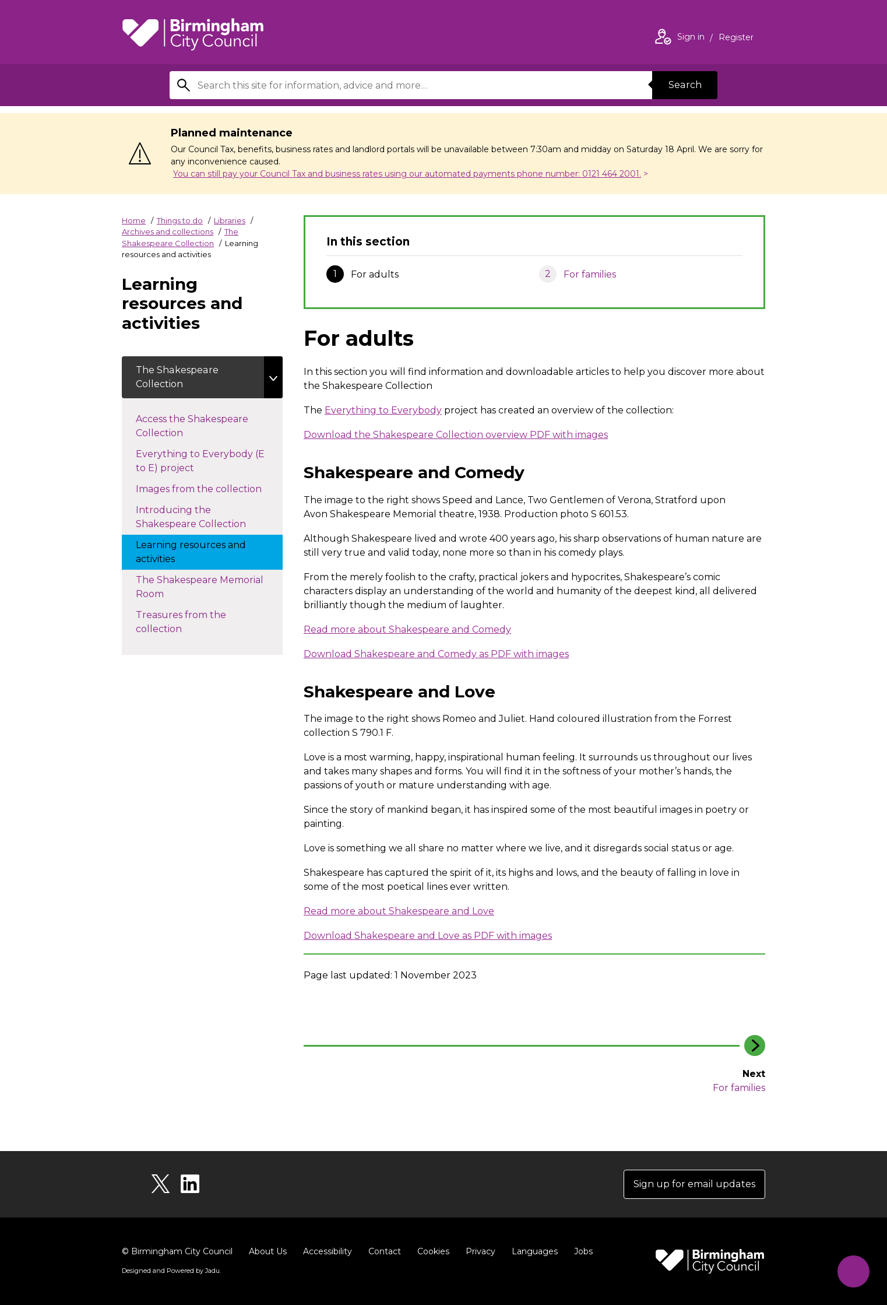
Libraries (229, 220)
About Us (268, 1251)
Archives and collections (167, 231)
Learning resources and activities (191, 551)
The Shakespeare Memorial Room (199, 586)
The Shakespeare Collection (176, 377)
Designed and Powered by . (171, 1271)
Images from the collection (209, 488)
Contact (384, 1251)
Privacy (480, 1251)
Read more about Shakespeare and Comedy (407, 629)
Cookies (433, 1251)
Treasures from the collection (181, 621)
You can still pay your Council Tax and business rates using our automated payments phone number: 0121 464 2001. (407, 174)
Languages (535, 1251)
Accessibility (327, 1251)
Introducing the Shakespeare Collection (202, 516)
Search (684, 84)
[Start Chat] (853, 1271)
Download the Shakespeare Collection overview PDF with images (456, 434)
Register (736, 38)
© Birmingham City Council (177, 1251)
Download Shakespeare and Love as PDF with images (428, 935)
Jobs (583, 1251)
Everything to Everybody (383, 410)
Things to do (180, 220)
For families (590, 274)
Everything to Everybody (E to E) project (200, 460)
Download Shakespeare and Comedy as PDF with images (436, 653)
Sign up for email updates (695, 1184)
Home (134, 220)
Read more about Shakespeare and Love (399, 911)
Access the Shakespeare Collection (192, 425)
